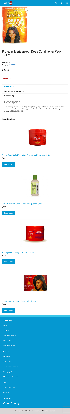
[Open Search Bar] (61, 3)
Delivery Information (9, 335)
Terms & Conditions (9, 345)
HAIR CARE (12, 65)
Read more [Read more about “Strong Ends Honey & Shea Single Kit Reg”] (8, 310)
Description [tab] (9, 87)
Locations (6, 330)
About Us (6, 325)
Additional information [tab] (14, 91)
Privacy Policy (7, 340)
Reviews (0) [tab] (9, 96)
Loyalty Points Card (9, 387)
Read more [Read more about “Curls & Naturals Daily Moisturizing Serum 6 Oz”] (8, 213)
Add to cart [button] (8, 164)
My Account (6, 356)
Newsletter (6, 392)
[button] (27, 10)
